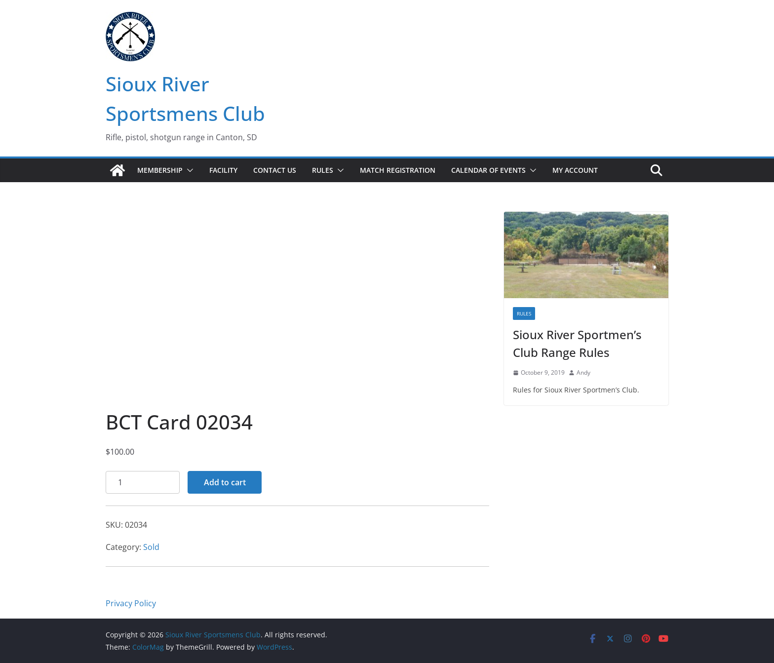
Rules (322, 170)
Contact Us (274, 170)
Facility (223, 170)
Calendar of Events (488, 170)
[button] (188, 170)
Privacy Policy (131, 603)
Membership (160, 170)
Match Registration (397, 170)
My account (575, 170)
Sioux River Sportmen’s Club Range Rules (577, 343)
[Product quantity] (143, 482)
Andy (583, 372)
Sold (151, 547)
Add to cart (225, 482)
